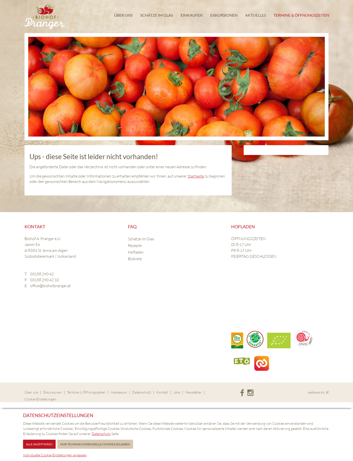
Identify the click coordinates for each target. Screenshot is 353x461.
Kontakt (162, 392)
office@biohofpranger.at (50, 285)
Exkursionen (223, 15)
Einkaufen (191, 15)
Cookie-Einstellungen (40, 399)
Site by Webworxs (318, 392)
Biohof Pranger (45, 16)
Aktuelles (255, 15)
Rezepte (135, 245)
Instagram (250, 393)
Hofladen (136, 252)
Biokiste (135, 258)
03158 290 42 (42, 273)
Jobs (176, 392)
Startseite (196, 176)
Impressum (119, 392)
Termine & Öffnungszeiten (301, 15)
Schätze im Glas (156, 15)
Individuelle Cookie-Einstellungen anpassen (55, 455)
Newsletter (193, 392)
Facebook (242, 393)
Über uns (123, 15)
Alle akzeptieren (39, 444)
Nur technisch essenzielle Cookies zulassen (95, 444)
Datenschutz (141, 392)
